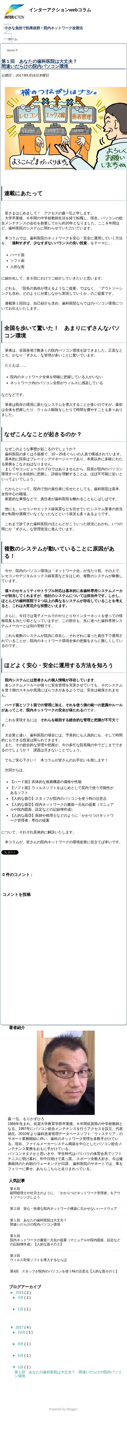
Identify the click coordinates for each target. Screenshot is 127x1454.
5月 (21, 1367)
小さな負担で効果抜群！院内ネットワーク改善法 (43, 28)
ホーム (12, 39)
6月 (21, 1355)
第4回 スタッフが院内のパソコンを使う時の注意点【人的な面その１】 (64, 1271)
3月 (21, 1297)
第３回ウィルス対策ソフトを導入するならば (38, 1258)
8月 (21, 1344)
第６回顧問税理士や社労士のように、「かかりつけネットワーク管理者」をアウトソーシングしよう (65, 1193)
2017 (20, 1327)
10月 (22, 1332)
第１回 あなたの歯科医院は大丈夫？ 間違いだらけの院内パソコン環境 (40, 1222)
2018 (20, 1293)
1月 (21, 1309)
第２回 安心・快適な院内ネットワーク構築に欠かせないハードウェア (63, 1208)
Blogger (71, 1409)
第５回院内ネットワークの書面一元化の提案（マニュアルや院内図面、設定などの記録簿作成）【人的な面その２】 (65, 1240)
